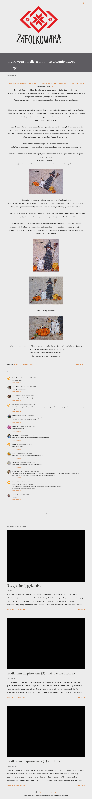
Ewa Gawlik (15, 415)
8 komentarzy (21, 785)
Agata (14, 494)
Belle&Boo (17, 365)
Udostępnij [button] (79, 365)
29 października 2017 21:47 (27, 426)
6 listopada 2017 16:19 (23, 482)
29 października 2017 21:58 (26, 435)
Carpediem (15, 462)
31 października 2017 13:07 (32, 471)
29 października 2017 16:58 (28, 386)
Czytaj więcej (80, 609)
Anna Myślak (15, 386)
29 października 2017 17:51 (27, 404)
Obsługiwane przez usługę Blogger (46, 792)
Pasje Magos (15, 377)
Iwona (14, 482)
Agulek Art (15, 426)
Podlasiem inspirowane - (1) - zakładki (34, 761)
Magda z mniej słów (17, 471)
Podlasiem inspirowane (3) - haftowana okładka (41, 673)
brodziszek (15, 404)
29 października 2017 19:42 (27, 415)
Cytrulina (15, 435)
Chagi (53, 87)
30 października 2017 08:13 (24, 444)
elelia (13, 453)
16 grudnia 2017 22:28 (23, 494)
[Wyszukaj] (75, 3)
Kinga (14, 444)
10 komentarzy (21, 609)
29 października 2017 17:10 (29, 395)
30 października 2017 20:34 (27, 462)
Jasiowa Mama (16, 395)
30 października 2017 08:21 (24, 453)
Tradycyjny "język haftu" (25, 585)
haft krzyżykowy (27, 365)
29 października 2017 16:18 (28, 377)
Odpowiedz (16, 382)
